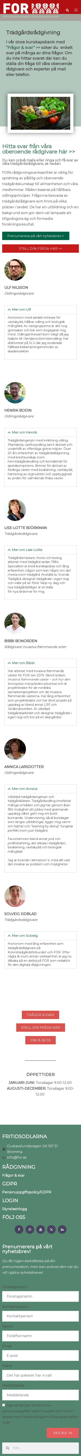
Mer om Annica (24, 789)
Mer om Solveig (25, 936)
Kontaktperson (15, 1307)
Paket (7, 1366)
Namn (7, 1326)
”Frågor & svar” (20, 47)
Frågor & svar (13, 1175)
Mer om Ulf (21, 309)
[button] (67, 10)
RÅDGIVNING (18, 1167)
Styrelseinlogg (14, 1209)
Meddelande (13, 1385)
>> (37, 47)
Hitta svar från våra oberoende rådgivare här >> (38, 149)
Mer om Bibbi (23, 663)
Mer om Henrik (24, 432)
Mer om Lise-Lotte (27, 550)
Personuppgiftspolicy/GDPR (26, 1192)
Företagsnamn (15, 1287)
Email (7, 1346)
